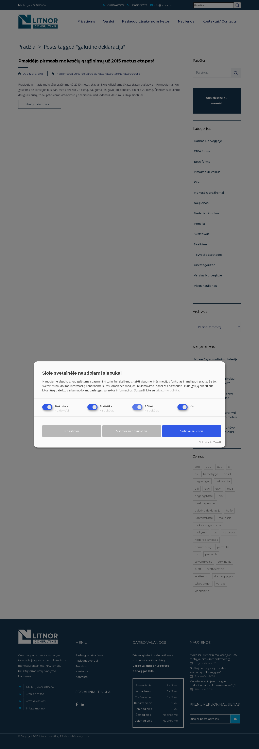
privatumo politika (167, 390)
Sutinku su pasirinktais (131, 431)
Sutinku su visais (191, 431)
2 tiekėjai (61, 410)
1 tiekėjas (107, 410)
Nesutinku (71, 431)
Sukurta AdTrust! (210, 442)
